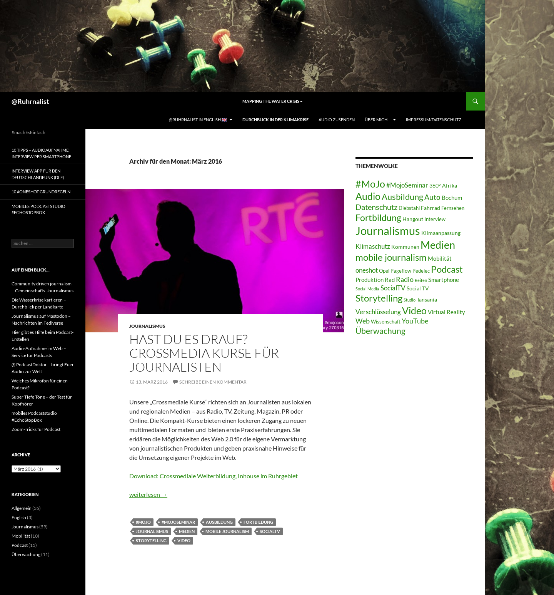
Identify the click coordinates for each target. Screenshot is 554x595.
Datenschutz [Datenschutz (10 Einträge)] (376, 207)
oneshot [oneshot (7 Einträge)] (366, 270)
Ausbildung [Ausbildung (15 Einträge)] (402, 196)
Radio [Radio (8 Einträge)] (405, 279)
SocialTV (270, 531)
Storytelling (151, 540)
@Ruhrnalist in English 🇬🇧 (198, 119)
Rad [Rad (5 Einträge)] (390, 279)
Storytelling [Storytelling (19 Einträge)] (378, 298)
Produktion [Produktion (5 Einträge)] (369, 279)
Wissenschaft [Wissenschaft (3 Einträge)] (385, 322)
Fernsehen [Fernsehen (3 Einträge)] (452, 208)
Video (183, 540)
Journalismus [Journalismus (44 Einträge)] (387, 230)
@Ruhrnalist (30, 101)
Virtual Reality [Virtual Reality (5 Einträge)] (446, 311)
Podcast (20, 545)
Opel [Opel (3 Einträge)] (384, 271)
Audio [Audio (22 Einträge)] (367, 196)
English (19, 517)
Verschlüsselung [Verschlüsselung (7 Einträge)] (378, 312)
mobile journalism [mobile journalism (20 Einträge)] (391, 257)
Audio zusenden (337, 119)
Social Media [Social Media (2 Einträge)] (367, 288)
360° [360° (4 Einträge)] (435, 185)
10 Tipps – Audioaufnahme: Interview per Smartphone (41, 153)
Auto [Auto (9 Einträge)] (432, 197)
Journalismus (147, 326)
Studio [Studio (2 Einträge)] (410, 299)
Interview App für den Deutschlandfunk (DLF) (38, 174)
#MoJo (143, 522)
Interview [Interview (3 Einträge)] (435, 219)
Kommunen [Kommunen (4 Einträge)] (405, 246)
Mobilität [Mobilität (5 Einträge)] (440, 258)
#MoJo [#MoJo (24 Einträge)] (370, 183)
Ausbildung (219, 522)
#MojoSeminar (178, 522)
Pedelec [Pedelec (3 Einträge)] (421, 271)
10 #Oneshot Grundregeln (41, 191)
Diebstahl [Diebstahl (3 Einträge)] (409, 208)
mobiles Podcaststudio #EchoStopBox (38, 209)
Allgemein (22, 508)
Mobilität (21, 536)
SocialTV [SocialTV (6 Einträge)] (392, 288)
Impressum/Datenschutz (433, 119)
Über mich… (377, 119)
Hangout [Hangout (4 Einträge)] (412, 219)
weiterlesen (148, 494)
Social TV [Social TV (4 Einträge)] (418, 288)
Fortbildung (258, 522)
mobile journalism (227, 531)
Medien (187, 531)
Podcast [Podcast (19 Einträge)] (447, 269)
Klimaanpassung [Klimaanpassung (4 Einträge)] (441, 233)
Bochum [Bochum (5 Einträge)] (452, 197)
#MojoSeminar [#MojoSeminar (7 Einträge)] (407, 185)
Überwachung (26, 554)
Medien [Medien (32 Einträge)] (438, 244)
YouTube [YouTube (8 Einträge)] (415, 321)
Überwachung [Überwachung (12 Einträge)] (380, 330)
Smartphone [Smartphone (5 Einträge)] (443, 279)
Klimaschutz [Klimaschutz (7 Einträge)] (372, 246)
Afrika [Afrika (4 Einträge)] (449, 185)
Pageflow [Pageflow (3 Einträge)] (400, 271)
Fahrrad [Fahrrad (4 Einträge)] (430, 207)
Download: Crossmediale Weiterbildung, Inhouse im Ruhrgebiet (213, 475)
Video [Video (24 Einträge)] (414, 310)
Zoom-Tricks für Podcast (36, 429)
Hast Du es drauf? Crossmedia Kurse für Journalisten (204, 353)
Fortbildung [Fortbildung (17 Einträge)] (378, 217)
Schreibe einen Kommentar (213, 382)
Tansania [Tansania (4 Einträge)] (427, 299)
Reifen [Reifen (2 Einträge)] (421, 280)
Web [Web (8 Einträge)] (362, 321)
